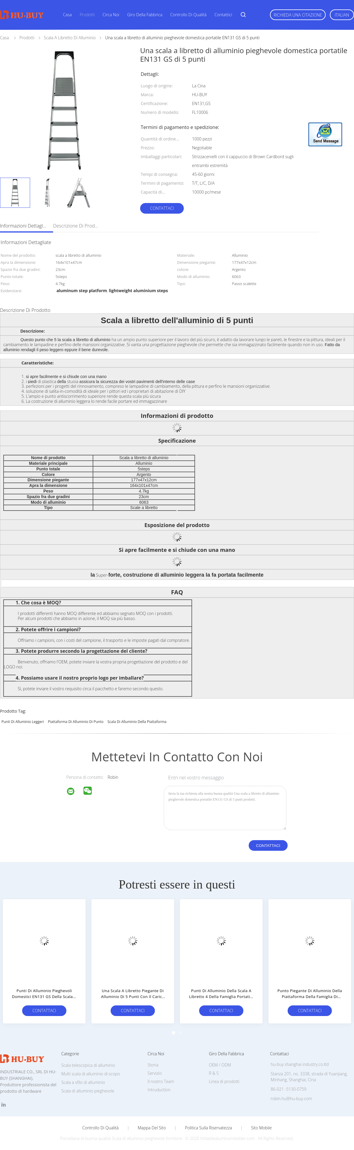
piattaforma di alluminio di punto (75, 721)
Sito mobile (261, 1128)
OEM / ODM (220, 1065)
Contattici (223, 14)
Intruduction (159, 1089)
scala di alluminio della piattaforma (136, 721)
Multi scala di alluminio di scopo (90, 1074)
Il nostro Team (161, 1081)
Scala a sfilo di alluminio (83, 1082)
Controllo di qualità (188, 14)
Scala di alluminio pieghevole (87, 1091)
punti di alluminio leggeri (22, 721)
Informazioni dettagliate (23, 226)
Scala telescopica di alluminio (88, 1065)
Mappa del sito (152, 1128)
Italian (342, 15)
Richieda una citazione (297, 15)
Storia (153, 1065)
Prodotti (87, 14)
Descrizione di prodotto (76, 226)
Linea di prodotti (224, 1081)
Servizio (155, 1073)
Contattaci (162, 208)
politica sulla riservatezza (208, 1128)
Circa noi (111, 14)
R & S (214, 1073)
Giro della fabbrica (144, 14)
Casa (67, 14)
